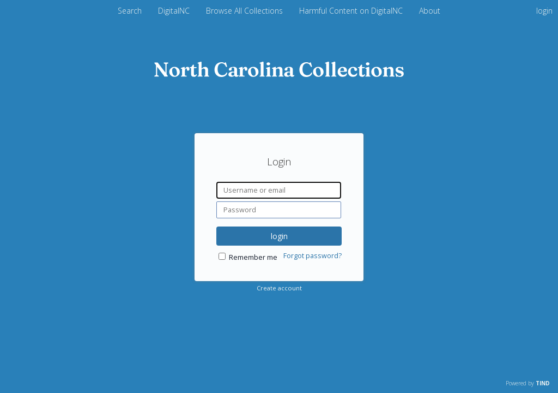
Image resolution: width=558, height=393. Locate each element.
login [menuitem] (544, 10)
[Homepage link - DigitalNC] (279, 74)
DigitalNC (175, 10)
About (429, 10)
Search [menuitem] (130, 10)
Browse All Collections (245, 10)
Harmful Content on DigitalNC (352, 10)
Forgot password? (312, 255)
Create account (279, 288)
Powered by (528, 383)
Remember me (253, 257)
